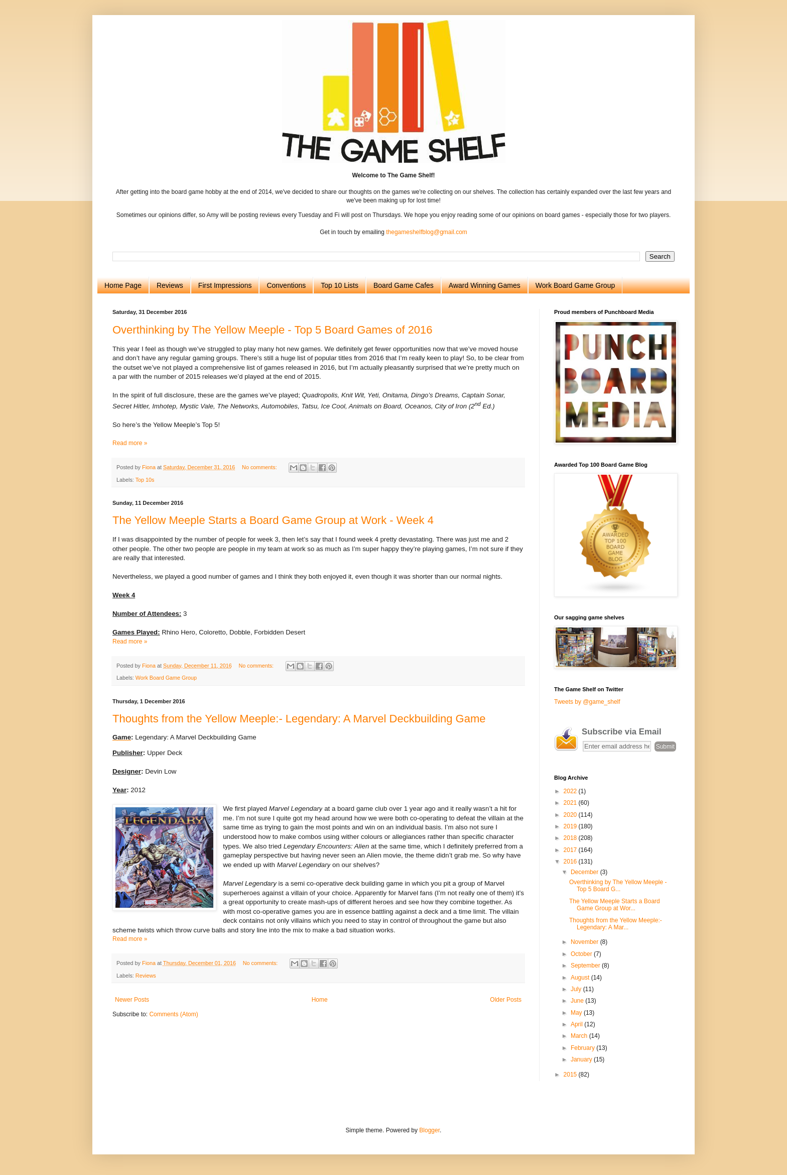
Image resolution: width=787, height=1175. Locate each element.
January (582, 1059)
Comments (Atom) (173, 1014)
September (586, 965)
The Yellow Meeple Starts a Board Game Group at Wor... (614, 905)
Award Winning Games (484, 285)
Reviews (170, 285)
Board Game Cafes (403, 285)
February (583, 1047)
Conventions (286, 285)
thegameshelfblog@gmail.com (426, 232)
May (577, 1012)
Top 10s (145, 480)
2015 (571, 1074)
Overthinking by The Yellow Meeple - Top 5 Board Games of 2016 (272, 330)
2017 (571, 849)
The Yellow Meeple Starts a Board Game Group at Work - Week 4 (273, 520)
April (577, 1024)
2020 (571, 814)
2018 (571, 837)
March (580, 1035)
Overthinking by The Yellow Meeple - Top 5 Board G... (618, 886)
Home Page (123, 285)
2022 (571, 791)
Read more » (129, 443)
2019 (571, 826)
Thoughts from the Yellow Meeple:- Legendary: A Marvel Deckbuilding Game (299, 718)
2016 (571, 861)
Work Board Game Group (575, 285)
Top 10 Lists (339, 285)
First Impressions (225, 285)
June (578, 1000)
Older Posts (505, 999)
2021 (571, 802)
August (581, 977)
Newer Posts (132, 999)
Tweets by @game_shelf (587, 701)
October (582, 953)
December (585, 872)
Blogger (429, 1130)
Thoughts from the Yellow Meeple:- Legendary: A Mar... (615, 924)
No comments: (260, 467)
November (585, 941)
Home (320, 999)
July (577, 989)
